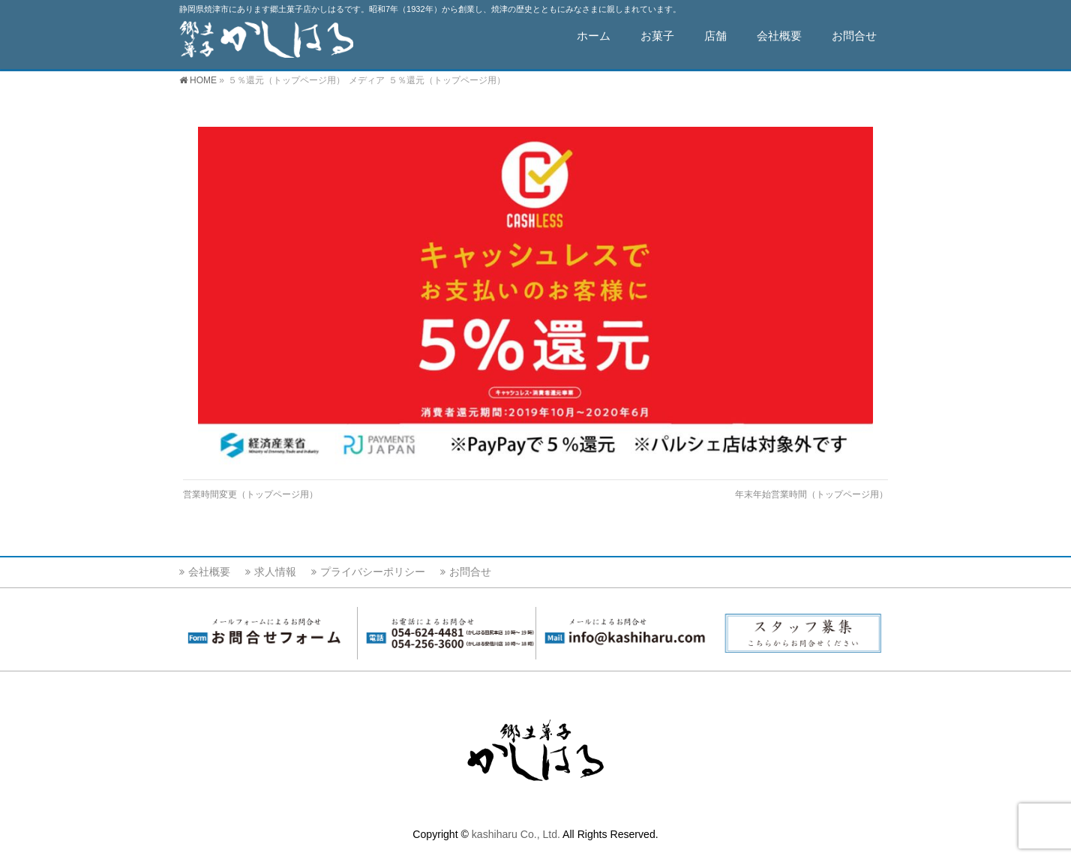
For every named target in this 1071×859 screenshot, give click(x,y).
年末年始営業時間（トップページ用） (811, 494)
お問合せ (470, 572)
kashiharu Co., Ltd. (516, 834)
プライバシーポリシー (372, 572)
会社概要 (209, 572)
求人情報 (275, 572)
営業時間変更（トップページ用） (250, 494)
